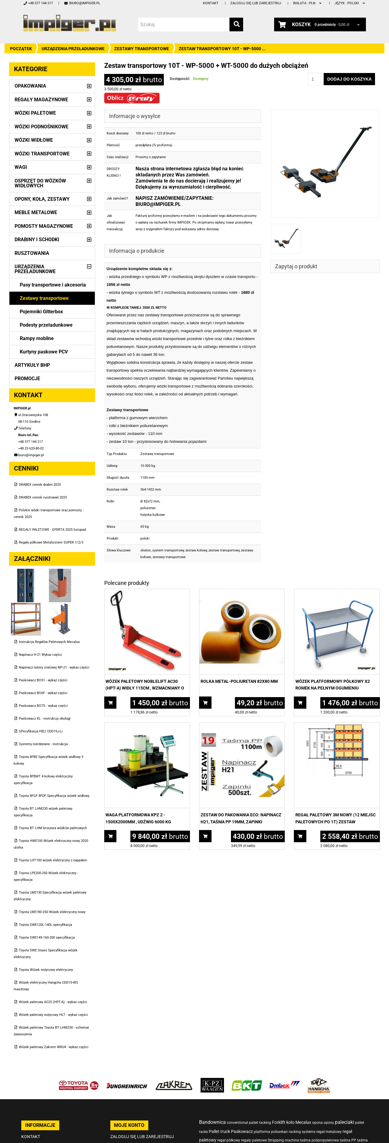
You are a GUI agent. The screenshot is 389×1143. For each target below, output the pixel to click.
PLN (307, 3)
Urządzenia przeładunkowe (73, 48)
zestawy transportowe (169, 557)
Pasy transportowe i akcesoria (53, 285)
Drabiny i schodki (37, 239)
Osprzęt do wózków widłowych (40, 183)
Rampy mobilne (37, 338)
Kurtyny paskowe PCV (44, 352)
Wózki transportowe (42, 154)
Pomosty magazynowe (44, 226)
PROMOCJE (27, 378)
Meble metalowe (36, 212)
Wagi (21, 167)
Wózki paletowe (35, 113)
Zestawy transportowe (141, 48)
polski (350, 3)
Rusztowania (32, 253)
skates (145, 550)
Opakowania (30, 86)
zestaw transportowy (223, 550)
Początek (21, 48)
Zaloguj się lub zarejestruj (255, 3)
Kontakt (211, 3)
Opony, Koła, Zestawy (42, 199)
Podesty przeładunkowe (46, 325)
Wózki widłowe (34, 140)
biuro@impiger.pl (82, 3)
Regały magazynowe (41, 99)
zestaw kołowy (196, 550)
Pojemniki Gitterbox (41, 311)
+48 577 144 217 (38, 3)
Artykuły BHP (32, 365)
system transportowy (168, 550)
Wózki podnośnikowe (41, 127)
